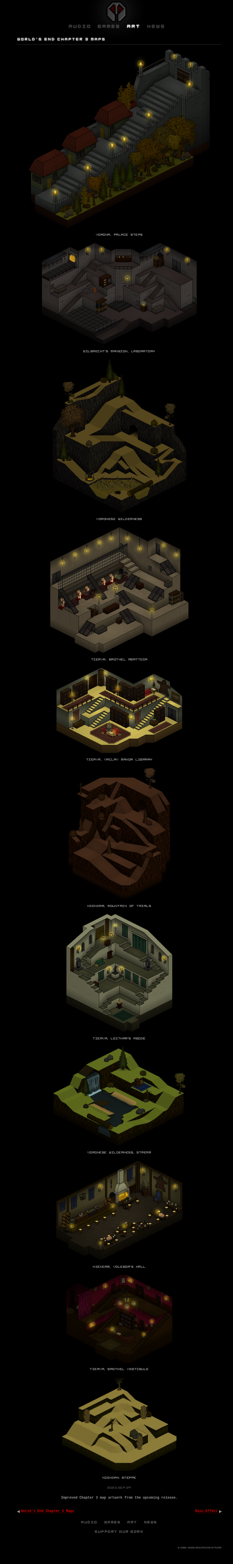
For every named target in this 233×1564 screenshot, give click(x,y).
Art (133, 1522)
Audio (89, 1522)
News (150, 1522)
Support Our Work (119, 1531)
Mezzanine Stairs (208, 1547)
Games (113, 1522)
